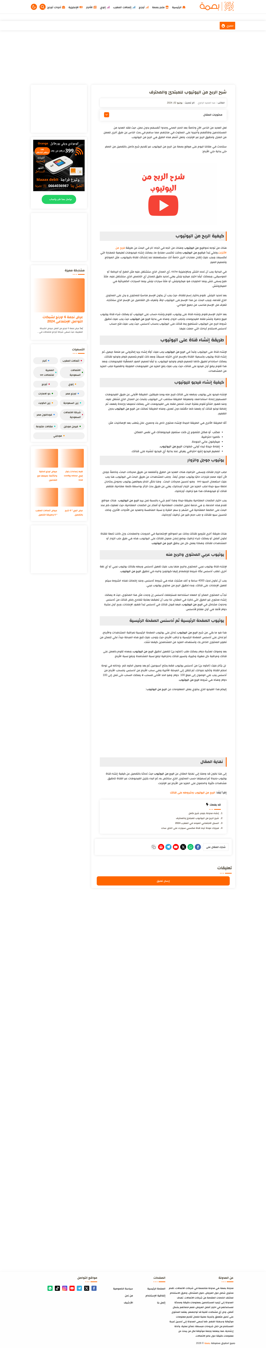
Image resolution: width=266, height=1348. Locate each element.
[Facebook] (197, 846)
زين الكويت (45, 402)
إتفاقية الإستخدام (155, 1294)
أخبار (45, 360)
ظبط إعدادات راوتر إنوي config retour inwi (72, 475)
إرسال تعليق (163, 880)
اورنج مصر (72, 393)
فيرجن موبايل (72, 426)
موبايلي (59, 435)
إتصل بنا (161, 1301)
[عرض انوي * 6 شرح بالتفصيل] (72, 497)
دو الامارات (45, 393)
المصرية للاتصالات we (48, 372)
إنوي (72, 384)
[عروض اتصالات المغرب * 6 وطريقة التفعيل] (46, 497)
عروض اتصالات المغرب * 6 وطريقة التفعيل (47, 514)
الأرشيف (128, 1301)
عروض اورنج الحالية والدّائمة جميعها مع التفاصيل (46, 475)
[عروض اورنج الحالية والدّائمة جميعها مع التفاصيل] (46, 458)
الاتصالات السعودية (76, 372)
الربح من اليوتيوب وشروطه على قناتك (192, 792)
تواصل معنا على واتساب (60, 199)
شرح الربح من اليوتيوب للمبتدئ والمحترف (197, 818)
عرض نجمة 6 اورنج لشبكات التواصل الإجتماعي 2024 (63, 319)
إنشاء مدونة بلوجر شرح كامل (204, 813)
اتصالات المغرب (72, 360)
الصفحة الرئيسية (156, 1287)
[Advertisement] (133, 57)
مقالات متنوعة (45, 426)
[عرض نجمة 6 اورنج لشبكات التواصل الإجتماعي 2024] (59, 295)
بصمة (207, 1342)
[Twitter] (177, 846)
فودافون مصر (46, 414)
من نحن (129, 1294)
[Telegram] (157, 846)
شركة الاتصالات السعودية (73, 414)
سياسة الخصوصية (123, 1287)
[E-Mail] (167, 846)
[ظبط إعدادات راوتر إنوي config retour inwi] (72, 458)
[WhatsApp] (187, 846)
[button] (34, 7)
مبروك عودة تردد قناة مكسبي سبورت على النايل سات (190, 828)
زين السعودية (72, 402)
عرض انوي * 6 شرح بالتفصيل (73, 512)
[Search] (43, 7)
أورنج (46, 384)
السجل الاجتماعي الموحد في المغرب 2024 (197, 823)
